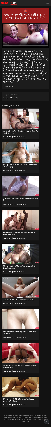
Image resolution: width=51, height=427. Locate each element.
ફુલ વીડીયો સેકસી (12, 98)
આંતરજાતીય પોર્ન (15, 95)
